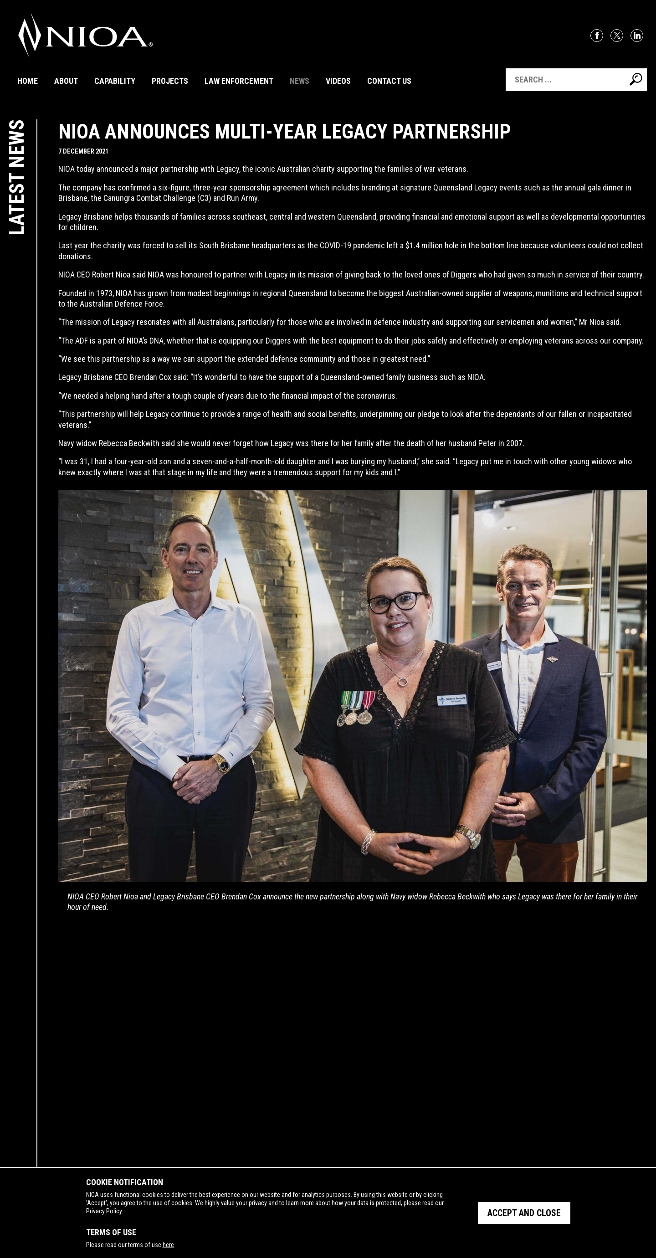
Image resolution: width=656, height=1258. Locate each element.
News (299, 81)
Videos (338, 81)
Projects (170, 81)
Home (27, 81)
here (168, 1244)
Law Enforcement (239, 81)
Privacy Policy (103, 1211)
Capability (114, 81)
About (66, 81)
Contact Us (389, 81)
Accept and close (524, 1212)
